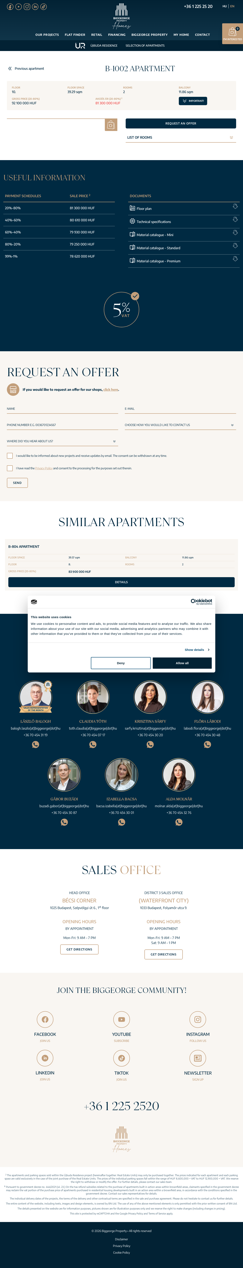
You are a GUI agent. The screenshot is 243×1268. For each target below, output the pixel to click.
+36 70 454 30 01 (121, 813)
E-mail (130, 408)
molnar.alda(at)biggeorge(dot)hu (179, 806)
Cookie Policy (121, 1252)
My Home (181, 34)
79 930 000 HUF (82, 232)
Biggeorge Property (150, 34)
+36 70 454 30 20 (150, 735)
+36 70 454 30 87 (64, 813)
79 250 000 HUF (82, 244)
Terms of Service (157, 1213)
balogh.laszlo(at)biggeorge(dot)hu (35, 728)
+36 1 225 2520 (121, 1106)
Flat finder (75, 34)
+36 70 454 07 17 (93, 735)
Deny (121, 663)
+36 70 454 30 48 (207, 735)
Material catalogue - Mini (155, 235)
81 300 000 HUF (82, 208)
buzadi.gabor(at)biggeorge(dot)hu (64, 806)
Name (11, 408)
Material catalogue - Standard (158, 248)
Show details (194, 649)
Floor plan (144, 209)
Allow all (182, 663)
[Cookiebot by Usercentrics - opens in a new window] (194, 602)
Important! (193, 99)
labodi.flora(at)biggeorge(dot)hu (207, 728)
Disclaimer (121, 1239)
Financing (117, 34)
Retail (96, 34)
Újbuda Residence (103, 45)
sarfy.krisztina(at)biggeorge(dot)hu (150, 728)
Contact (202, 34)
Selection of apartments (145, 45)
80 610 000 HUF (82, 220)
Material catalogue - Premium (158, 261)
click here (110, 389)
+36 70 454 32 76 (179, 813)
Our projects (47, 34)
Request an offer (180, 123)
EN (232, 6)
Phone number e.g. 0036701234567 (31, 425)
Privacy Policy (44, 468)
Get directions (79, 949)
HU (225, 6)
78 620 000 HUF (82, 256)
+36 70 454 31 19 (36, 735)
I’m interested (232, 33)
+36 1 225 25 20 (198, 6)
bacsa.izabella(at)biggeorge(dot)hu (121, 806)
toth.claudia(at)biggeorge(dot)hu (93, 728)
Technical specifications (154, 222)
